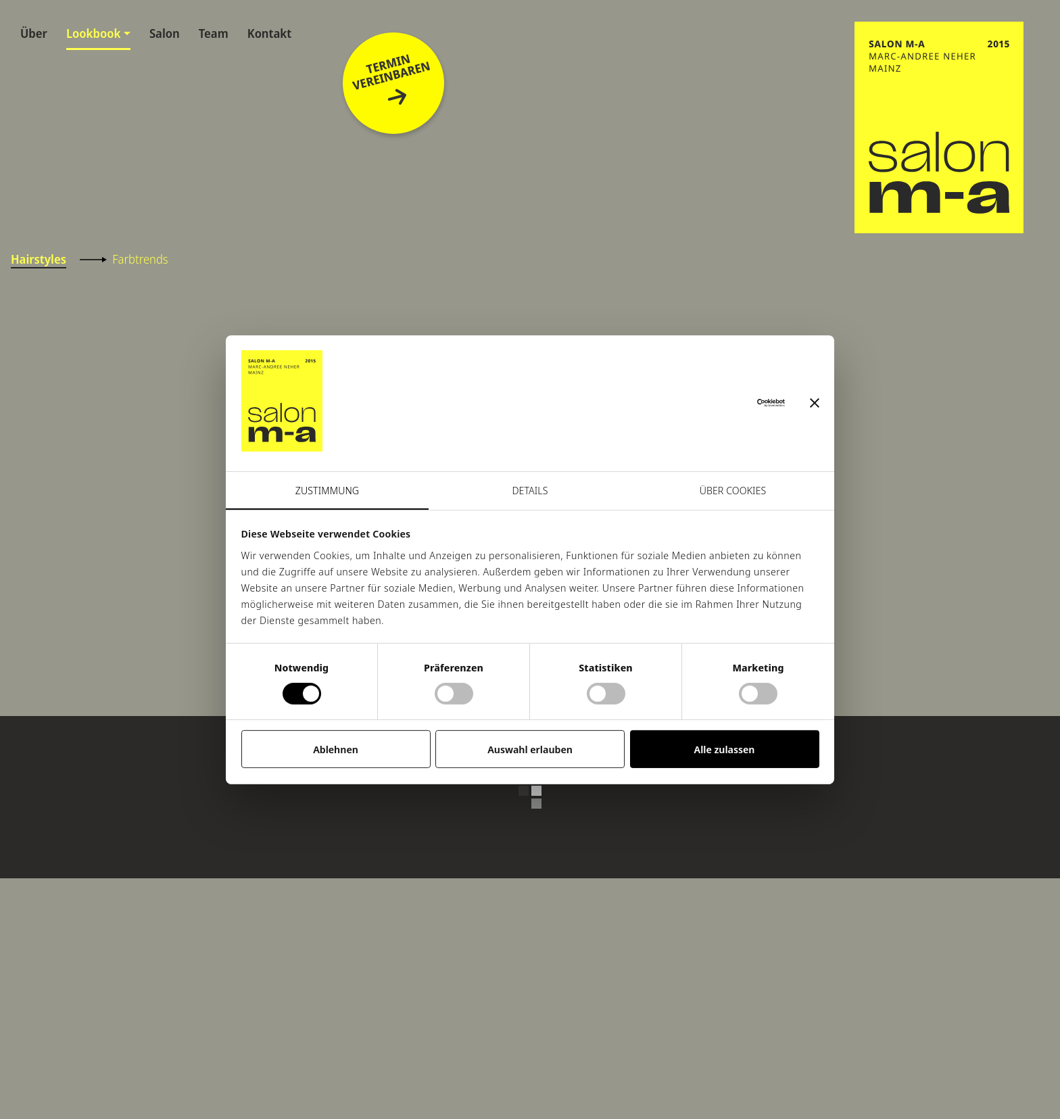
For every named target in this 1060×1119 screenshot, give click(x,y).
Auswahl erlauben (530, 749)
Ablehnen (335, 749)
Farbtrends (124, 259)
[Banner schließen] (814, 403)
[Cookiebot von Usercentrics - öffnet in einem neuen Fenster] (726, 403)
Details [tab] (530, 489)
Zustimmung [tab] (327, 489)
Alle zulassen (724, 749)
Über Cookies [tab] (733, 489)
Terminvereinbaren (391, 80)
